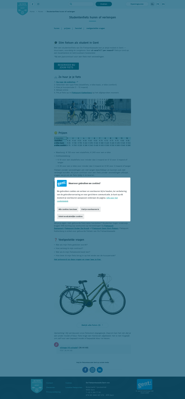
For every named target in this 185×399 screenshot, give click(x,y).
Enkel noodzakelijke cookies (71, 216)
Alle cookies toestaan (68, 209)
